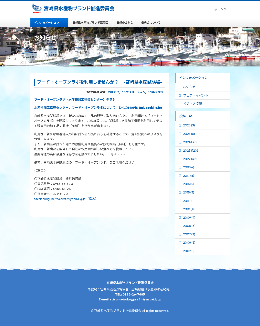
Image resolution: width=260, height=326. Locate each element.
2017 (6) (188, 176)
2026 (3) (189, 125)
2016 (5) (188, 184)
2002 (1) (188, 251)
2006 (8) (189, 242)
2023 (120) (190, 150)
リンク (222, 9)
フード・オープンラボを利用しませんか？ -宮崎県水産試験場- (99, 82)
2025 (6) (189, 134)
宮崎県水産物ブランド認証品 (90, 22)
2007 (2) (189, 234)
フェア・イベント (195, 95)
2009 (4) (189, 217)
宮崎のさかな (125, 22)
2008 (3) (189, 226)
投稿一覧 (185, 116)
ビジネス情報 (155, 92)
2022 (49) (190, 159)
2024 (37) (190, 142)
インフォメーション (46, 22)
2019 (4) (188, 167)
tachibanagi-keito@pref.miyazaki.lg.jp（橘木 (64, 199)
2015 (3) (188, 192)
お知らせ (113, 92)
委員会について (151, 22)
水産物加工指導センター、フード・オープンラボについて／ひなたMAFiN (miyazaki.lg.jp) (98, 108)
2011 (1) (187, 201)
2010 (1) (188, 209)
